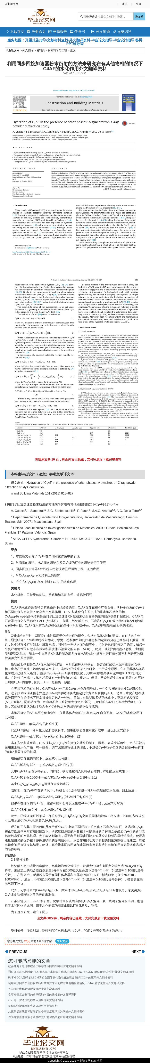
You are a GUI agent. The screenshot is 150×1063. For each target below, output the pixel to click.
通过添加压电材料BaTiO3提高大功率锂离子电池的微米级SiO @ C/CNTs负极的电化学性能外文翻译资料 (71, 971)
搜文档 (139, 16)
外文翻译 (100, 32)
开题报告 (57, 32)
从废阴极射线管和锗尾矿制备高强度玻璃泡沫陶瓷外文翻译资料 (46, 1011)
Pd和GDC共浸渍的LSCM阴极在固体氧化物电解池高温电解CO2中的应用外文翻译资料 (60, 977)
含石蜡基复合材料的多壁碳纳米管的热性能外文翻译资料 (42, 994)
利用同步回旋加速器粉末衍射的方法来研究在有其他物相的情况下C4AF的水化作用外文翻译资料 (66, 983)
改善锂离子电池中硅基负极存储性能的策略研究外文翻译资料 (45, 966)
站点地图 (96, 1060)
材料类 (41, 50)
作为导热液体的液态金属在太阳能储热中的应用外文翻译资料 (45, 1017)
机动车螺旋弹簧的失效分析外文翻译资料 (32, 1005)
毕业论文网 (12, 50)
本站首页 (14, 32)
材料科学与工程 (57, 50)
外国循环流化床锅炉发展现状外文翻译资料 (34, 988)
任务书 (77, 32)
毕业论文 (36, 32)
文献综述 (122, 32)
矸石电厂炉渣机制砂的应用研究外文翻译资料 (35, 1000)
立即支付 (62, 941)
